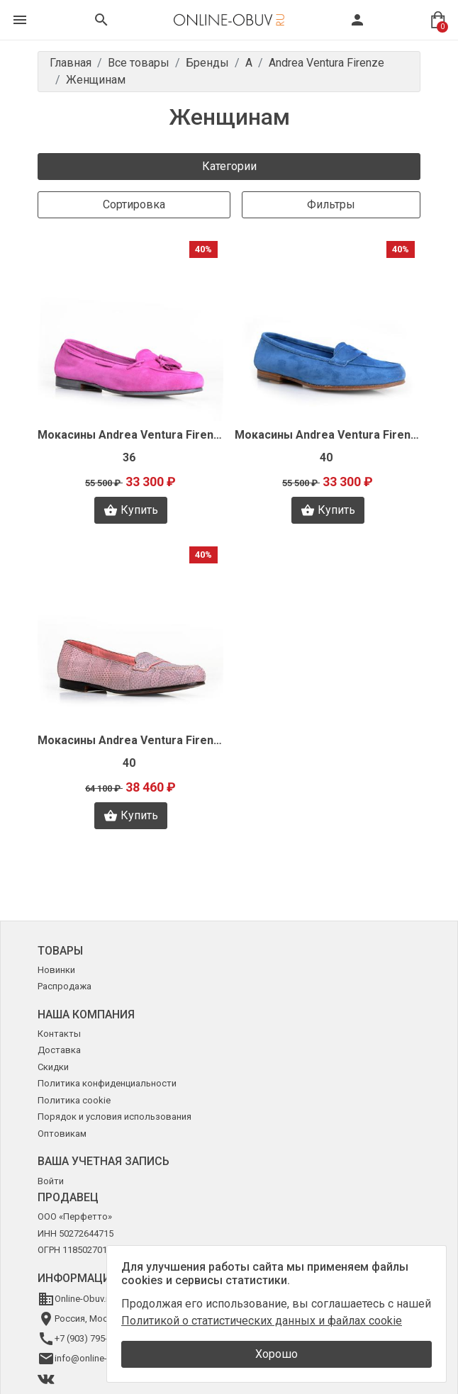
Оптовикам (62, 1133)
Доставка (59, 1050)
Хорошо (276, 1354)
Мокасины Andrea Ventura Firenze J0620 (327, 435)
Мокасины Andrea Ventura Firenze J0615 (130, 740)
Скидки (53, 1067)
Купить (131, 510)
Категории (229, 166)
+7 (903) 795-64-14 (92, 1338)
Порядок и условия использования (114, 1116)
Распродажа (64, 986)
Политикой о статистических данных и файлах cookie (261, 1320)
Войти (51, 1181)
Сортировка (134, 204)
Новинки (56, 970)
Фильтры (331, 204)
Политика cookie (74, 1100)
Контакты (59, 1033)
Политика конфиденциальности (107, 1083)
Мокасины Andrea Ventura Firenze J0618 (130, 435)
